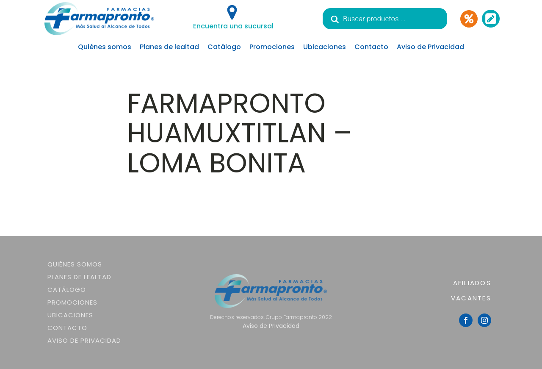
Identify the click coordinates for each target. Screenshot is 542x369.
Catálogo (224, 47)
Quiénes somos (104, 47)
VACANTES (471, 298)
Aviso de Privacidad (430, 47)
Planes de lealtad (169, 47)
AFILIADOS (472, 282)
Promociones (272, 47)
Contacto (371, 47)
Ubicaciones (324, 47)
